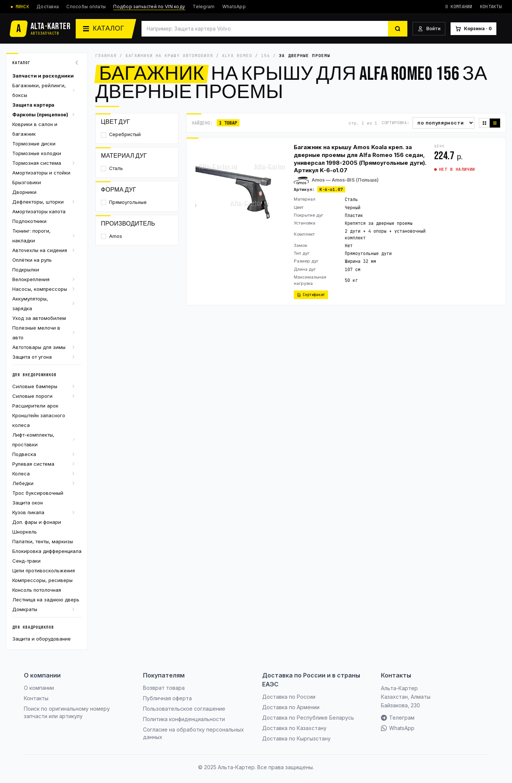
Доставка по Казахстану (294, 728)
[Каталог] (106, 28)
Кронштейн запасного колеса (38, 420)
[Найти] (397, 29)
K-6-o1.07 (331, 189)
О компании (459, 7)
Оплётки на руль (32, 260)
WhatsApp (234, 6)
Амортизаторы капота (39, 211)
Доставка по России (288, 697)
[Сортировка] (443, 123)
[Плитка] (484, 123)
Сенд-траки (26, 561)
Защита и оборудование (41, 639)
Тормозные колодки (36, 153)
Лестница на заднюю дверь (45, 600)
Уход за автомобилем (39, 318)
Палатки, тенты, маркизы (42, 541)
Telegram (203, 6)
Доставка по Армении (290, 707)
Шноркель (24, 532)
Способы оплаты (86, 6)
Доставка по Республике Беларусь (308, 717)
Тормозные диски (33, 144)
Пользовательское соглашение (184, 708)
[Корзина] (473, 28)
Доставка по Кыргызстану (296, 738)
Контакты (491, 7)
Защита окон (27, 503)
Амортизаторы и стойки (41, 173)
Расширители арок (35, 406)
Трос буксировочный (37, 493)
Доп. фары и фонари (36, 522)
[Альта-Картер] (40, 29)
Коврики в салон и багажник (34, 129)
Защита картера (33, 105)
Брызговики (26, 182)
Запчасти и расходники (43, 76)
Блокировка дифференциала (47, 551)
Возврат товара (164, 688)
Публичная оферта (167, 698)
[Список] (495, 123)
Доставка (47, 6)
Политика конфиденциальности (184, 719)
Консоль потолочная (36, 590)
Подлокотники (29, 221)
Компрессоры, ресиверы (42, 580)
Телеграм (397, 717)
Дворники (24, 192)
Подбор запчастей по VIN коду (149, 6)
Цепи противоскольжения (43, 570)
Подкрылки (25, 270)
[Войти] (429, 29)
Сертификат (311, 294)
